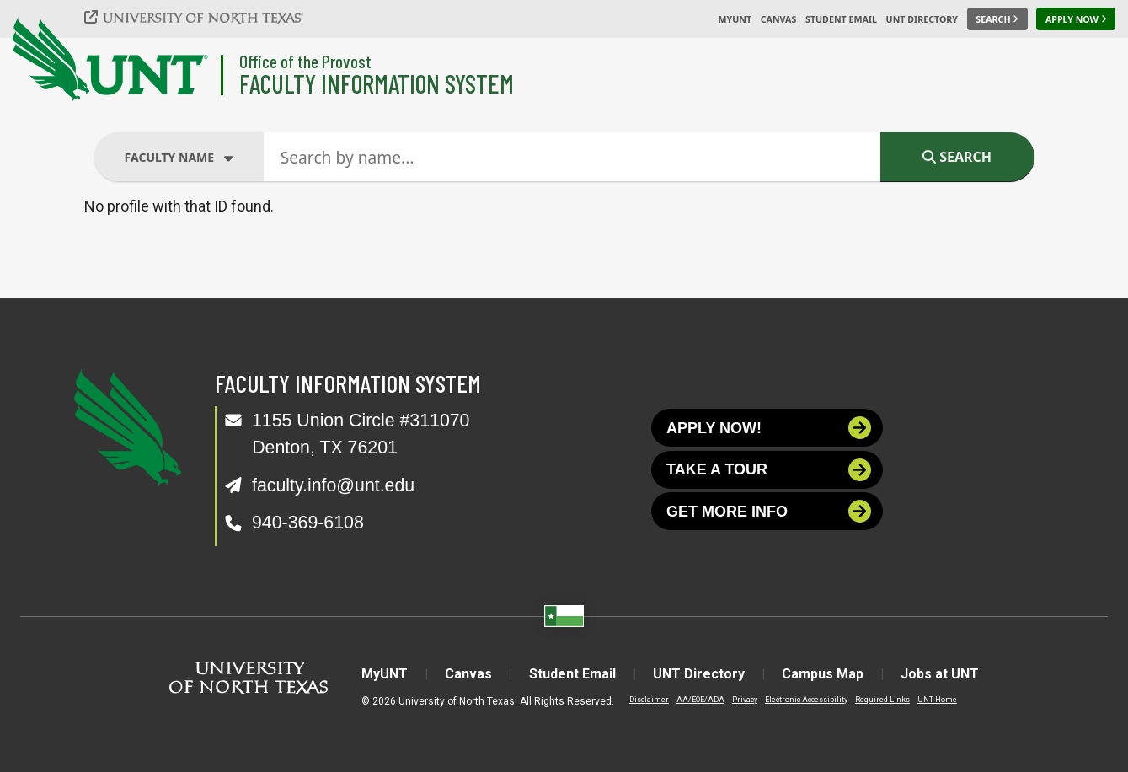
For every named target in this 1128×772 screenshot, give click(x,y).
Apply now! (768, 427)
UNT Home (937, 699)
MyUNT (734, 19)
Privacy (744, 699)
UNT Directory (922, 19)
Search (957, 156)
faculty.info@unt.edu (333, 485)
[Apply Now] (1075, 19)
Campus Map (822, 674)
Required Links (882, 699)
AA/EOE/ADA (700, 699)
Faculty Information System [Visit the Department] (376, 83)
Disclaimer (649, 699)
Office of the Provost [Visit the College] (305, 61)
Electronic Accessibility (806, 699)
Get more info (768, 511)
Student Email (841, 19)
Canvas (779, 19)
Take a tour (768, 469)
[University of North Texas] (203, 17)
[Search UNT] (997, 19)
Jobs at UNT (940, 674)
